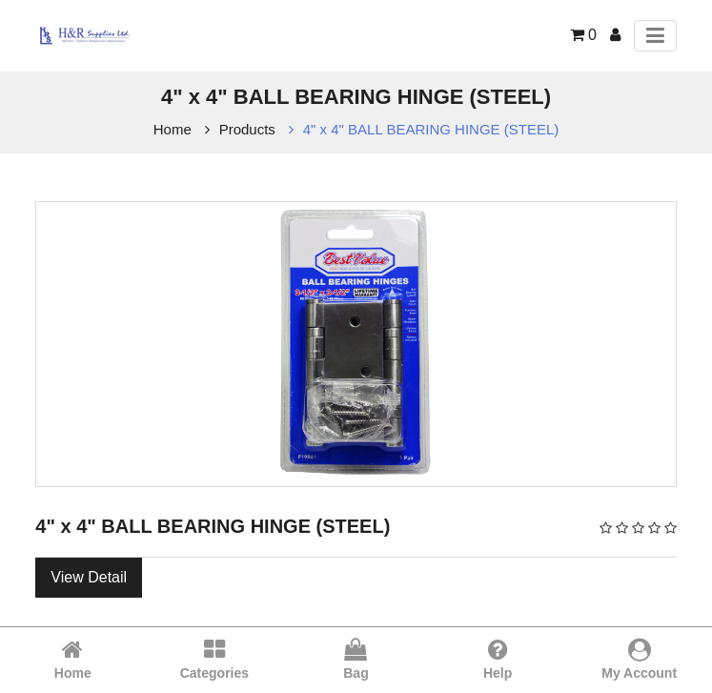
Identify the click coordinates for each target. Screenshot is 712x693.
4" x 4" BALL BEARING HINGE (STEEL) (431, 129)
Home (172, 129)
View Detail (89, 577)
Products (247, 129)
